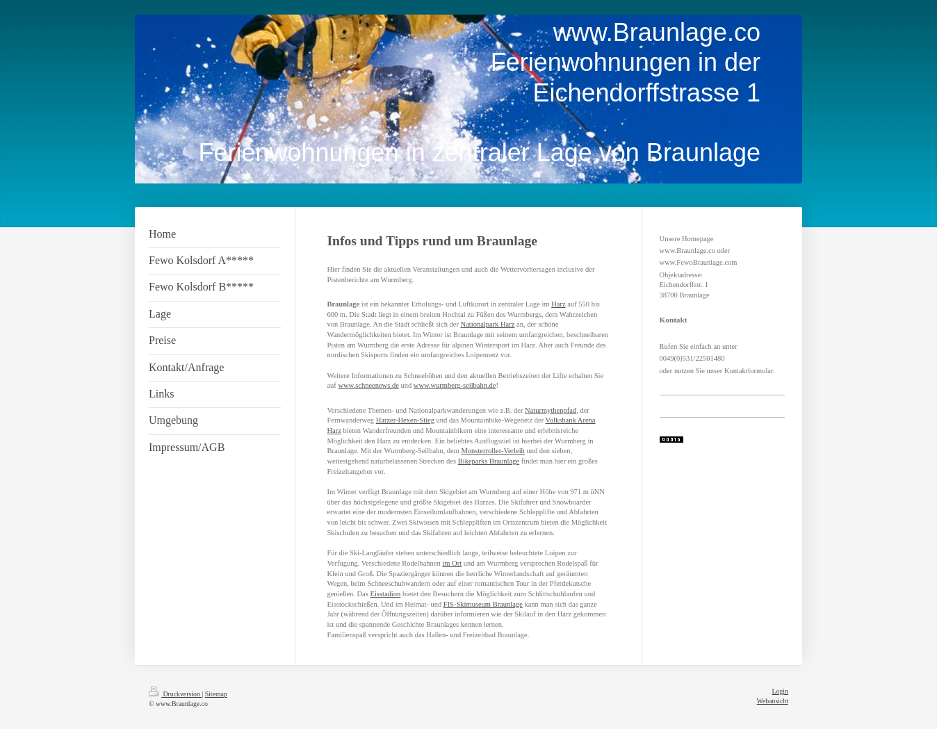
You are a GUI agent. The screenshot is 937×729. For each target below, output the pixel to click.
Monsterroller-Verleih (493, 450)
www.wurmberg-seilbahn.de (455, 385)
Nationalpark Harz (488, 324)
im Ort (452, 563)
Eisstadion (385, 594)
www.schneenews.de (368, 385)
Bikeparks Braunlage (488, 461)
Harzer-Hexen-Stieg (405, 420)
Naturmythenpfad (550, 410)
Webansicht (772, 701)
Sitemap (216, 694)
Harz (558, 304)
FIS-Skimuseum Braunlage (483, 604)
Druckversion (175, 694)
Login (780, 691)
